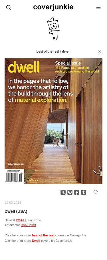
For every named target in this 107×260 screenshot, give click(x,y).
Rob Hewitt (28, 225)
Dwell (66, 51)
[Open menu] (98, 7)
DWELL (21, 220)
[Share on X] (63, 192)
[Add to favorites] (95, 192)
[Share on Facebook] (77, 192)
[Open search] (9, 7)
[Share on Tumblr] (83, 192)
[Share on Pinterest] (70, 192)
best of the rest (48, 51)
